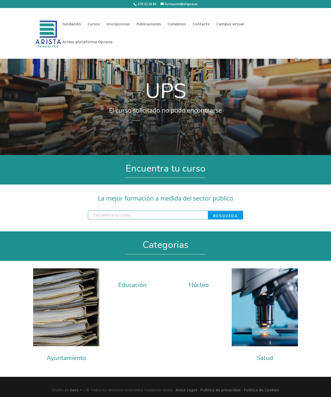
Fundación (71, 24)
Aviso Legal (186, 389)
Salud (265, 358)
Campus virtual (230, 24)
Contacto (201, 24)
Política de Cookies (261, 389)
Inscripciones (118, 24)
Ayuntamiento (66, 358)
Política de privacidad (220, 389)
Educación (132, 285)
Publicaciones (149, 24)
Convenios (177, 24)
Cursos (94, 24)
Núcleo (199, 285)
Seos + (76, 389)
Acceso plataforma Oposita (87, 42)
